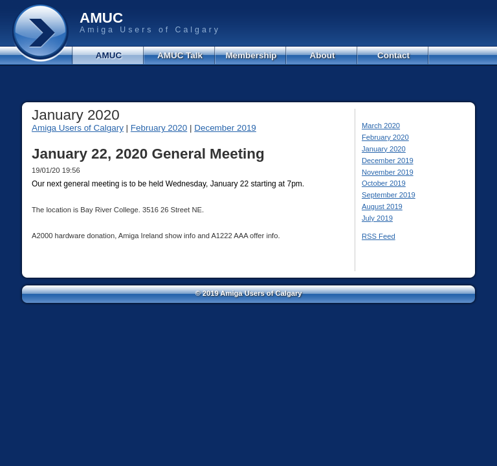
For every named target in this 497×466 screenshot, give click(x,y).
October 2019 (384, 183)
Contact (393, 55)
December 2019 (225, 128)
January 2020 (384, 149)
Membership (250, 55)
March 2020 (381, 125)
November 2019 (388, 172)
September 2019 (388, 195)
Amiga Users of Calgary (78, 128)
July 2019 (377, 218)
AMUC (109, 55)
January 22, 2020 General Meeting (148, 154)
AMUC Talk (180, 55)
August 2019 (382, 206)
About (322, 55)
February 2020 (159, 128)
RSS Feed (378, 236)
